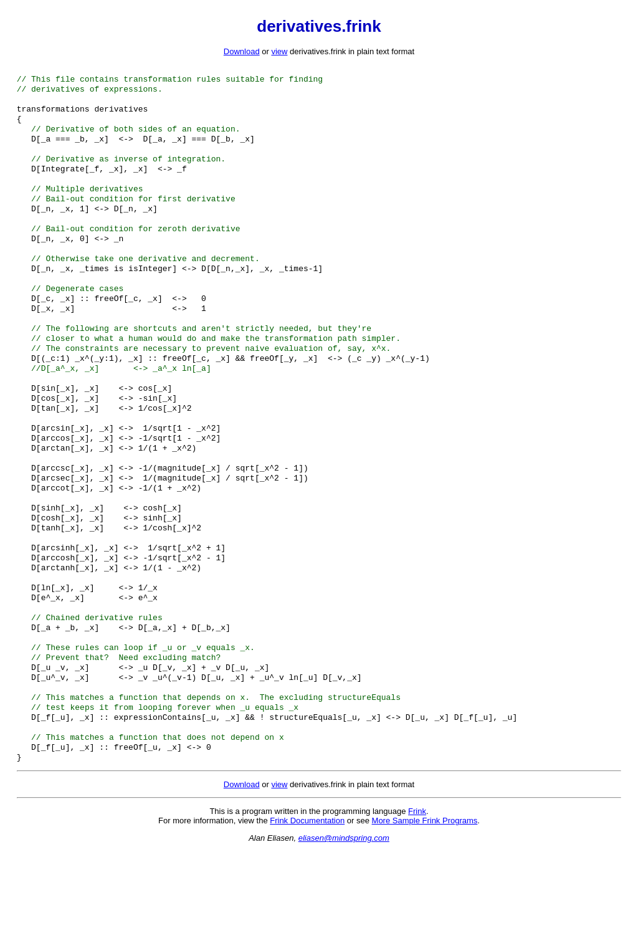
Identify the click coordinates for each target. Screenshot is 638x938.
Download (242, 51)
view (279, 51)
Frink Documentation (307, 907)
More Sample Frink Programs (425, 907)
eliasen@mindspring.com (343, 925)
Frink (417, 898)
